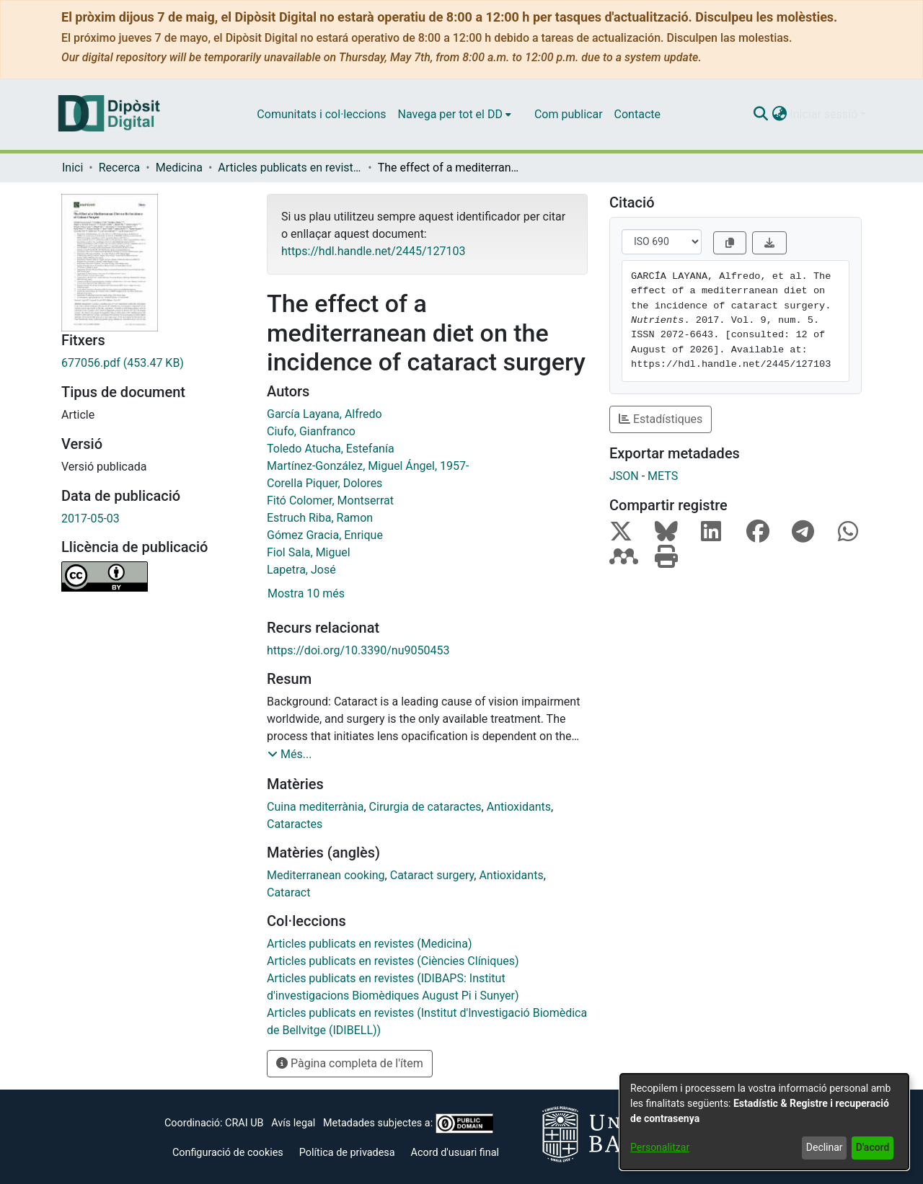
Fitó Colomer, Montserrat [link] (330, 500)
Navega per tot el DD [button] (450, 114)
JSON (624, 476)
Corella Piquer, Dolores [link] (324, 483)
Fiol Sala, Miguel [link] (308, 552)
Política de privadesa (347, 1153)
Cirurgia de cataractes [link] (425, 807)
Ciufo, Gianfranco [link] (311, 431)
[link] (153, 363)
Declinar (824, 1147)
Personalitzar (659, 1147)
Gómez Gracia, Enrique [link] (325, 535)
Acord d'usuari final (455, 1153)
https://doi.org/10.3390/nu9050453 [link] (358, 650)
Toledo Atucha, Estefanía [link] (330, 448)
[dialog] (764, 1122)
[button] (760, 114)
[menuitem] (454, 114)
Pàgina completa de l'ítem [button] (349, 1063)
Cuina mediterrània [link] (315, 807)
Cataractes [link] (294, 824)
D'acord (873, 1147)
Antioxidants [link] (519, 807)
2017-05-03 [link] (90, 518)
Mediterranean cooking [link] (326, 875)
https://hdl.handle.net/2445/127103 (373, 251)
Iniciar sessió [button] (825, 114)
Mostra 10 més (306, 593)
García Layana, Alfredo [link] (324, 414)
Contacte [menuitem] (637, 114)
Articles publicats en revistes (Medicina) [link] (290, 167)
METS (663, 476)
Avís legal (293, 1123)
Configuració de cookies (227, 1153)
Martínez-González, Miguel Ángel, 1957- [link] (368, 466)
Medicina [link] (179, 167)
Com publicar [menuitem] (568, 114)
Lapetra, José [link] (301, 570)
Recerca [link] (120, 167)
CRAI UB (244, 1123)
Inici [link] (72, 167)
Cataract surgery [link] (432, 875)
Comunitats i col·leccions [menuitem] (321, 114)
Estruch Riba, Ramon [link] (320, 518)
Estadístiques (660, 419)
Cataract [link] (288, 892)
